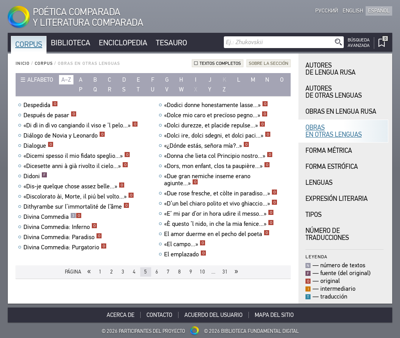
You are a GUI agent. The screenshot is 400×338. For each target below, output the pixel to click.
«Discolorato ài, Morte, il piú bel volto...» (78, 196)
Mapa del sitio (274, 314)
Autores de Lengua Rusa (330, 69)
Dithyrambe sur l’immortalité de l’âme (76, 206)
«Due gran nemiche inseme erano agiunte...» (207, 180)
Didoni (35, 176)
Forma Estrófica (331, 167)
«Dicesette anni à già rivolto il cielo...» (75, 166)
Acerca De (120, 314)
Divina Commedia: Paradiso (62, 237)
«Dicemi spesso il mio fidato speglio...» (76, 155)
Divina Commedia (52, 216)
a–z (66, 79)
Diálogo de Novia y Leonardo (64, 135)
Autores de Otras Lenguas (333, 92)
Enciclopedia (123, 42)
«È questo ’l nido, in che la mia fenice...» (219, 223)
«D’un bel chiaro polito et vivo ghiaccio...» (220, 203)
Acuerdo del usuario (213, 314)
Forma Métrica (328, 151)
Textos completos (220, 63)
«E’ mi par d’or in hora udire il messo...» (219, 213)
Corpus (28, 44)
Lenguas (318, 183)
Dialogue (38, 145)
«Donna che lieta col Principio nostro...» (218, 155)
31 (225, 272)
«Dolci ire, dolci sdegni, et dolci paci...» (217, 135)
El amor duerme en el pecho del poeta (217, 234)
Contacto (159, 314)
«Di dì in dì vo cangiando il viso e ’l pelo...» (80, 125)
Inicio (23, 63)
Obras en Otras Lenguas (333, 131)
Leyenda (316, 256)
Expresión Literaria (336, 199)
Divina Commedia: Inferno (60, 227)
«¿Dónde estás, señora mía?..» (206, 145)
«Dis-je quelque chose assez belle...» (74, 186)
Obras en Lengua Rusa (340, 111)
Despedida (40, 105)
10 (202, 272)
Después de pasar (50, 115)
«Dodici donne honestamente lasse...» (216, 105)
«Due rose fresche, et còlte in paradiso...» (220, 193)
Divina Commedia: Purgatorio (65, 247)
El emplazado (185, 254)
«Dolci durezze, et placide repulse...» (214, 125)
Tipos (313, 215)
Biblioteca (70, 42)
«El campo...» (184, 244)
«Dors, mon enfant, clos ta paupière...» (217, 166)
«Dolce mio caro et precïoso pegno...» (216, 115)
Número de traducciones (327, 234)
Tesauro (171, 42)
